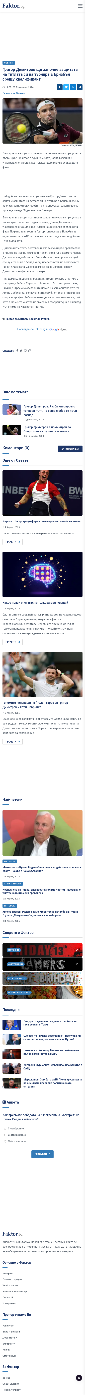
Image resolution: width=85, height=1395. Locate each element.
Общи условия (10, 1383)
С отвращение (15, 1134)
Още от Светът (15, 460)
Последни (10, 1010)
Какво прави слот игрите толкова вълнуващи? (35, 602)
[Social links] (60, 87)
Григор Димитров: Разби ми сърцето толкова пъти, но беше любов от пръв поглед (50, 410)
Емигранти (8, 1343)
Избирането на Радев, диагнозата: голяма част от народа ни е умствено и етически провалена (41, 891)
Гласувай (42, 1154)
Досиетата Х (9, 1337)
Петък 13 (9, 861)
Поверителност (11, 1389)
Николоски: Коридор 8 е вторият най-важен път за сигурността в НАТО (51, 1052)
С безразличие (15, 1141)
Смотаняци (9, 1355)
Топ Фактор (9, 1303)
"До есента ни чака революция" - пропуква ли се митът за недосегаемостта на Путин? (52, 1037)
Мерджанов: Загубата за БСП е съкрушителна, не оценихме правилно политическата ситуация (52, 1083)
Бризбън (34, 319)
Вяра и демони (11, 1331)
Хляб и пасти (12, 883)
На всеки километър (14, 1291)
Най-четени (12, 799)
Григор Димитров (17, 319)
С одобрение (14, 1128)
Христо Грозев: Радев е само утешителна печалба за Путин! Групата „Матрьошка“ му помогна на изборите (40, 913)
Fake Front (8, 1325)
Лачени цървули (12, 1279)
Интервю (9, 905)
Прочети (12, 542)
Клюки (6, 1349)
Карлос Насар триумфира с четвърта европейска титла (41, 521)
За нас (6, 1377)
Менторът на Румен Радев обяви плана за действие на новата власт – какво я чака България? (41, 869)
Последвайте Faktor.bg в (42, 329)
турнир (45, 319)
